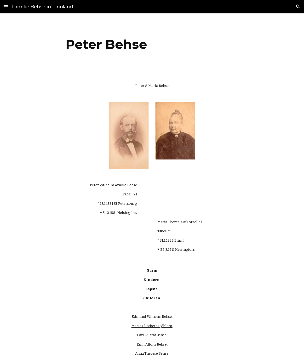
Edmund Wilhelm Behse (152, 316)
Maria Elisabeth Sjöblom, (152, 326)
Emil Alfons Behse (152, 344)
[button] (5, 6)
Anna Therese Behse (151, 353)
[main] (106, 44)
